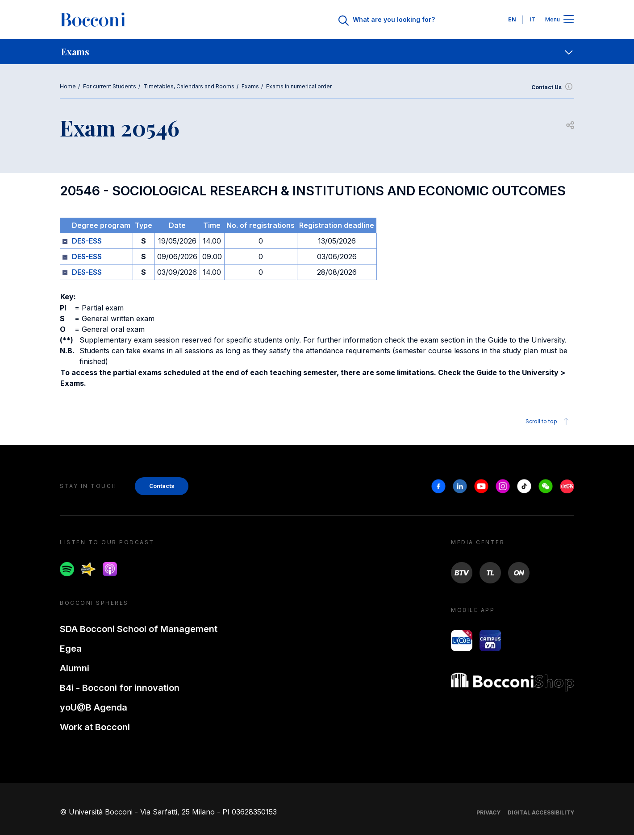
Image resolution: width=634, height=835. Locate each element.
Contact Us (552, 87)
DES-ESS (87, 240)
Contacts (161, 486)
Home (68, 86)
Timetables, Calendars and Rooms (188, 86)
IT (532, 19)
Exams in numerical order (299, 86)
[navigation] (317, 51)
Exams (250, 86)
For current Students (109, 86)
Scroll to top (548, 421)
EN (512, 19)
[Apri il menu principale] (568, 19)
